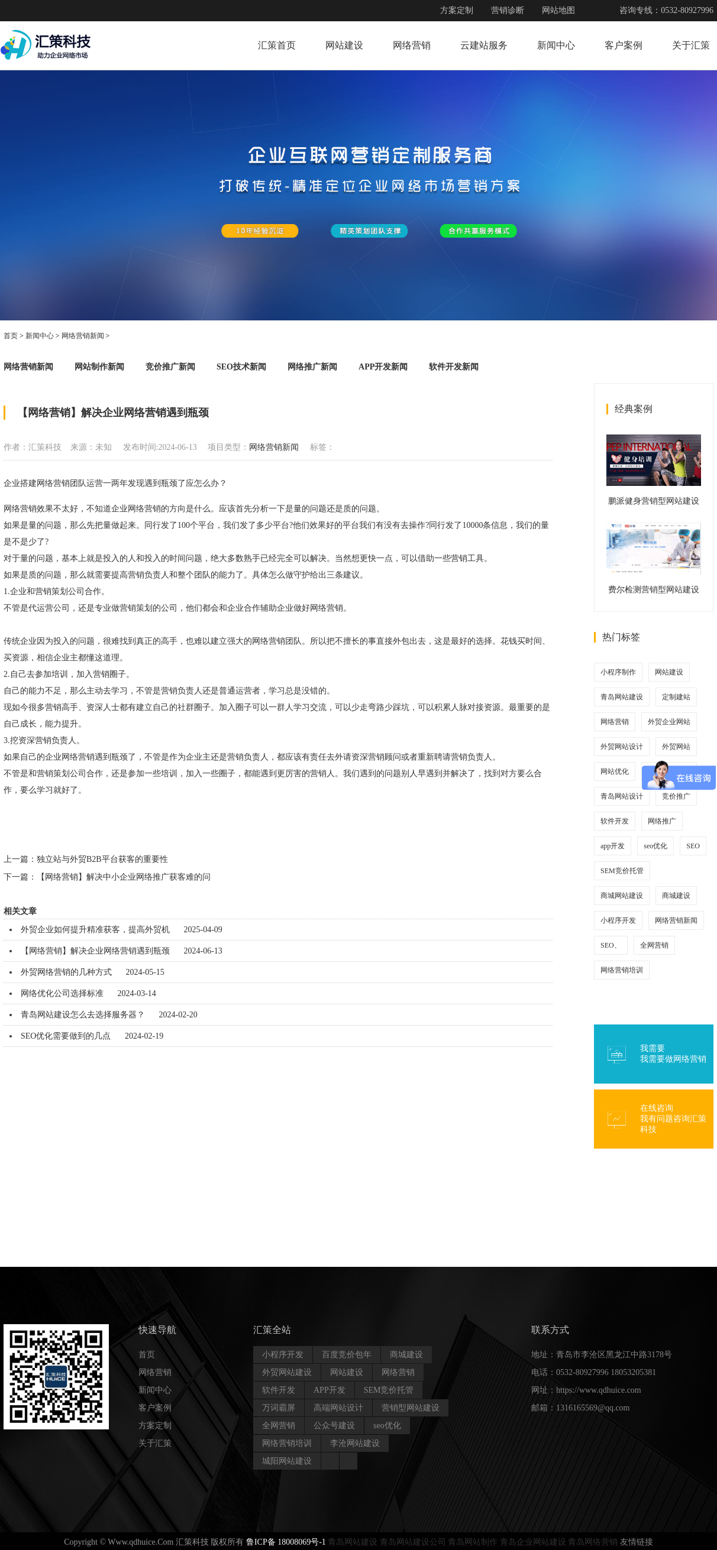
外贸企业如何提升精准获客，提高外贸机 (95, 929)
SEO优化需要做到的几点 (66, 1036)
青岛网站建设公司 (413, 1542)
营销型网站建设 (411, 1407)
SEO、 (610, 945)
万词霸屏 (278, 1407)
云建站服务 (484, 45)
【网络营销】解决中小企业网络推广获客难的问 (124, 877)
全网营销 (654, 945)
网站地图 (558, 10)
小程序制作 (618, 672)
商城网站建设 (621, 895)
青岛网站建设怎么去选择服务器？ (83, 1014)
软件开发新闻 (454, 366)
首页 (11, 336)
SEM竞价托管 (622, 871)
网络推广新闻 (312, 366)
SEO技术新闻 (241, 366)
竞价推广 (676, 796)
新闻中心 (556, 45)
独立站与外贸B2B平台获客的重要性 (102, 859)
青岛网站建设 (621, 697)
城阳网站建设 (287, 1461)
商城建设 (676, 895)
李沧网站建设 (355, 1443)
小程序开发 (618, 920)
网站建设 (344, 45)
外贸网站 (676, 746)
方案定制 (456, 10)
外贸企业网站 (669, 722)
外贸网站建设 (287, 1372)
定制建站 (676, 697)
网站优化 (614, 771)
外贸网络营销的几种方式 (66, 972)
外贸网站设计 (621, 746)
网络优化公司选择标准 (62, 993)
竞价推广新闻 (170, 366)
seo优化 (655, 846)
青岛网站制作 (473, 1542)
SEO (693, 846)
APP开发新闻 (383, 366)
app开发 (612, 846)
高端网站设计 (338, 1407)
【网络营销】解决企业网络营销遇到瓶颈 (95, 950)
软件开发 (614, 821)
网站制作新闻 (99, 366)
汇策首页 (277, 45)
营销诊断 (507, 10)
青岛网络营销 (593, 1542)
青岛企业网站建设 (533, 1542)
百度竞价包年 (347, 1354)
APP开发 (329, 1390)
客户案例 (623, 45)
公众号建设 (334, 1425)
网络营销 (412, 45)
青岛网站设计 (621, 796)
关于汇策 (691, 45)
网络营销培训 (621, 970)
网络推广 (662, 821)
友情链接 (636, 1542)
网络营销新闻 (83, 336)
